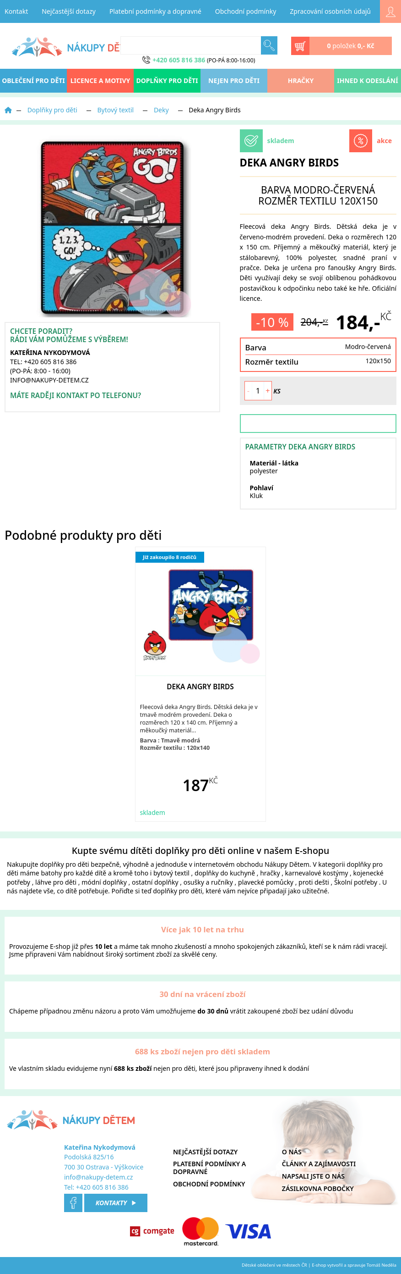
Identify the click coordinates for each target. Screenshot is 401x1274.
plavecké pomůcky (265, 882)
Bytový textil (116, 109)
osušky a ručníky (208, 882)
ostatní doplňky (156, 882)
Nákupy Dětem (287, 864)
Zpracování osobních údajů (330, 11)
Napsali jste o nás (313, 1176)
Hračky (301, 80)
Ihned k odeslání (367, 80)
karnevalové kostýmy (316, 873)
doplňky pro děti (64, 864)
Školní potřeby (355, 882)
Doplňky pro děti (167, 80)
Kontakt (16, 11)
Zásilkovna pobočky (318, 1188)
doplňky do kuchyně (225, 873)
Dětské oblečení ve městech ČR (274, 1265)
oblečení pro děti (33, 80)
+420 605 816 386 (102, 1187)
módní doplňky (104, 882)
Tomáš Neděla (381, 1265)
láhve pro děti (55, 882)
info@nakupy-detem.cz (98, 1177)
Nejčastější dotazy (69, 11)
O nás (292, 1151)
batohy (51, 873)
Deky (161, 109)
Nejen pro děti (234, 80)
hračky (270, 873)
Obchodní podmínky (245, 11)
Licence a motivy (100, 80)
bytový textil (171, 873)
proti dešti (313, 882)
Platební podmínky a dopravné (155, 11)
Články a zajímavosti (319, 1163)
